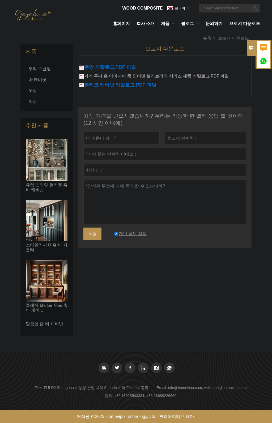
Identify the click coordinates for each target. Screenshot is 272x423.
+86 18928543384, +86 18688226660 (145, 396)
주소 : (39, 388)
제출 (92, 234)
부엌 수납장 (39, 68)
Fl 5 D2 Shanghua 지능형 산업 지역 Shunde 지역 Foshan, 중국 (96, 388)
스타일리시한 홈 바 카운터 (46, 247)
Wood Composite (142, 8)
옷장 (32, 90)
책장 (32, 101)
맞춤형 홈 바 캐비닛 (44, 324)
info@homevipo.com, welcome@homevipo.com (207, 388)
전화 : (109, 396)
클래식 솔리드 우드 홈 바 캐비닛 (46, 307)
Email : (162, 388)
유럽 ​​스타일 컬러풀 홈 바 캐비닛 (46, 187)
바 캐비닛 (37, 79)
